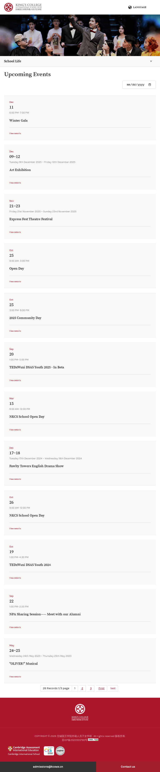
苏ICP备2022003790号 (74, 740)
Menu (151, 7)
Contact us (128, 766)
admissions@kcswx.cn (48, 766)
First (101, 688)
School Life (12, 61)
